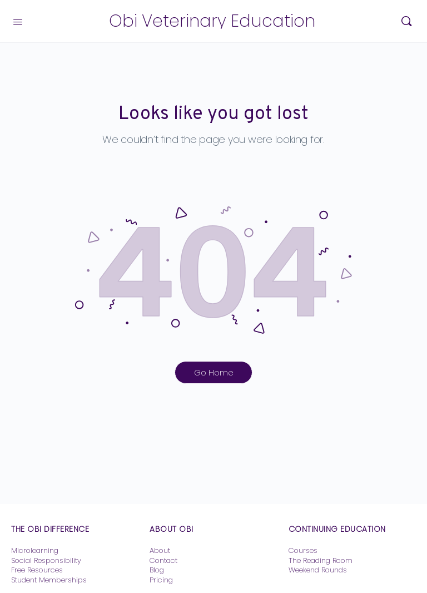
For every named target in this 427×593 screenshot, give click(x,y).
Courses (303, 550)
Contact (163, 560)
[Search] (406, 21)
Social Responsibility (46, 560)
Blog (157, 570)
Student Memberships (49, 580)
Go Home (214, 372)
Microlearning (34, 550)
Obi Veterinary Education (212, 21)
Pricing (161, 580)
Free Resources (37, 570)
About (160, 550)
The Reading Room (322, 560)
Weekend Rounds (318, 570)
